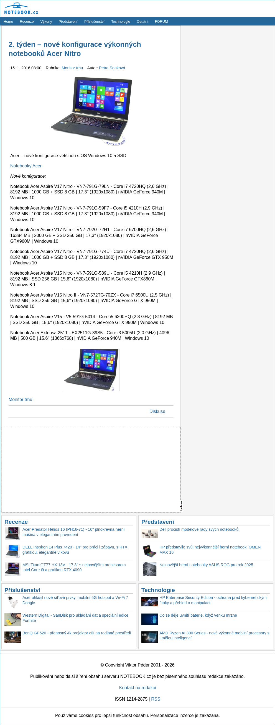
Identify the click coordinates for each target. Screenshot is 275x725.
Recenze (27, 21)
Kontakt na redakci (137, 687)
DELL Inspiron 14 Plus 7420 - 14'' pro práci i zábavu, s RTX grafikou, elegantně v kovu (74, 550)
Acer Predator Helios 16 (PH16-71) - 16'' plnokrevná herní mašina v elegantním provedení (73, 532)
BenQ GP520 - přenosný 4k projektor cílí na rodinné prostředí (76, 633)
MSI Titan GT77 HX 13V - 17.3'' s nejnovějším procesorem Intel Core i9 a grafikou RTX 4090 (74, 567)
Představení (68, 21)
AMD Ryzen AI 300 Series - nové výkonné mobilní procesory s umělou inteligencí (214, 635)
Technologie (120, 21)
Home (8, 21)
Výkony (46, 21)
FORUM (161, 21)
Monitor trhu (73, 68)
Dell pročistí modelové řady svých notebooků (199, 529)
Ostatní (142, 21)
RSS (155, 699)
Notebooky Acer (26, 166)
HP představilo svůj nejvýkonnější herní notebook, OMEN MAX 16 (210, 550)
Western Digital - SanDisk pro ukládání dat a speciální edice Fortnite (75, 618)
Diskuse (157, 411)
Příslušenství (94, 21)
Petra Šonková (112, 68)
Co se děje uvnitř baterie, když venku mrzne (198, 615)
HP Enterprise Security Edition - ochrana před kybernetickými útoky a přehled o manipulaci (213, 600)
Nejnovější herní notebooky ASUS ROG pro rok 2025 (206, 565)
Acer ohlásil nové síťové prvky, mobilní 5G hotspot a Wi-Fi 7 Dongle (75, 600)
